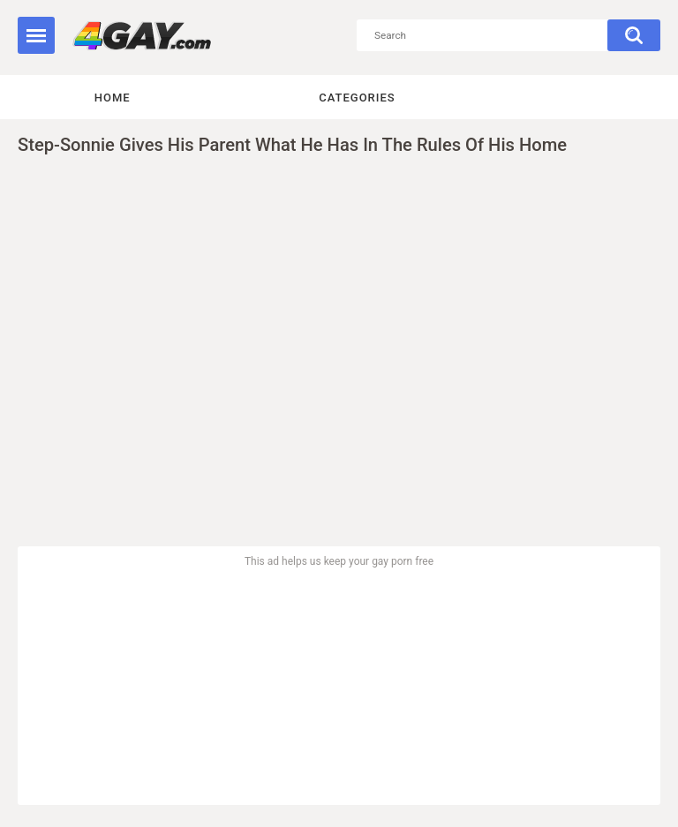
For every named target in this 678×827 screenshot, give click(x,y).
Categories (357, 97)
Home (112, 97)
